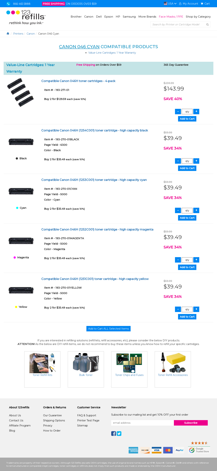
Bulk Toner (86, 375)
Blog (12, 430)
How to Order (51, 430)
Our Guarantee (52, 415)
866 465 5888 (21, 3)
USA (170, 3)
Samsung (129, 16)
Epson (108, 16)
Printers (18, 33)
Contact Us (16, 420)
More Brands (147, 16)
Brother (76, 16)
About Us (15, 415)
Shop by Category (198, 16)
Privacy (47, 425)
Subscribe (190, 422)
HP (118, 16)
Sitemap (82, 425)
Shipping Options (54, 420)
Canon (88, 16)
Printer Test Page (88, 420)
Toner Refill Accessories (173, 375)
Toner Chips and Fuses (129, 375)
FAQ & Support (86, 415)
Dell (99, 16)
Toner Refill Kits (42, 375)
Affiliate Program (20, 425)
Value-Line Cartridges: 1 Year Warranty (112, 52)
